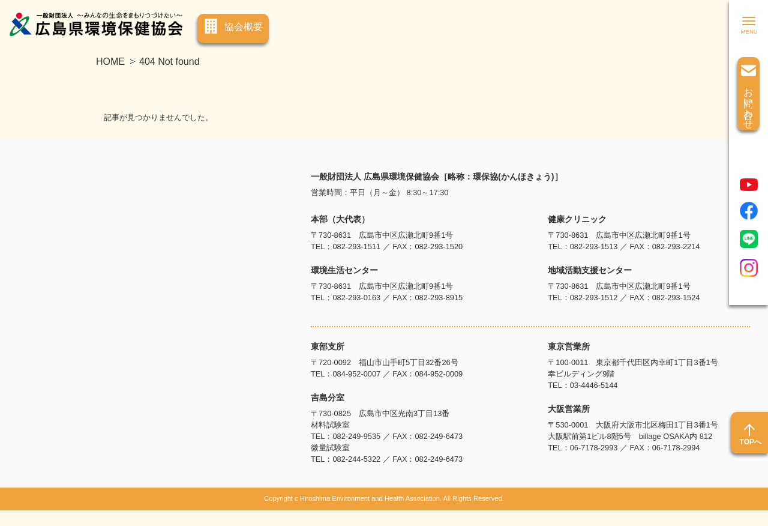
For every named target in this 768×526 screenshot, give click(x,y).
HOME (110, 61)
